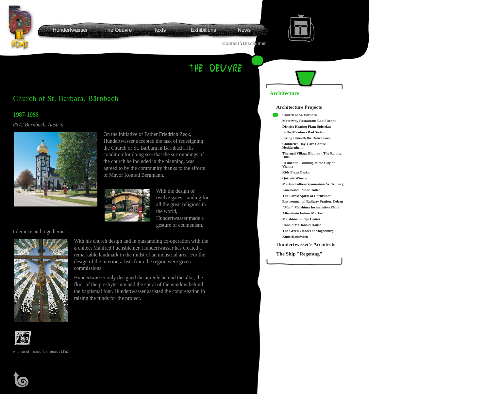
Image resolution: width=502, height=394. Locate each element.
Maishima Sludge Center (301, 219)
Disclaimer (254, 43)
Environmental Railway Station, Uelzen (312, 201)
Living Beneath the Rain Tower (306, 138)
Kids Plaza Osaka (296, 172)
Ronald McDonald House (301, 225)
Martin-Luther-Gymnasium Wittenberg (312, 184)
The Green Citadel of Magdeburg (308, 231)
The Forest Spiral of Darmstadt (306, 196)
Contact (230, 43)
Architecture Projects (299, 107)
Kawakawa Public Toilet (301, 190)
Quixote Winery (294, 178)
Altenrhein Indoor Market (302, 213)
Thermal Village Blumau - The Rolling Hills (312, 155)
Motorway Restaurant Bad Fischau (309, 121)
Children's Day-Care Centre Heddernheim (304, 145)
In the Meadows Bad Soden (303, 132)
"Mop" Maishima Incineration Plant (310, 207)
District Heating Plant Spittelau (306, 126)
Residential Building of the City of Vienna (308, 164)
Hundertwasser (22, 27)
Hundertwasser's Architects (305, 244)
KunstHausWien (295, 236)
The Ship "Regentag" (299, 253)
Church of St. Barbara (299, 115)
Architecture (284, 93)
